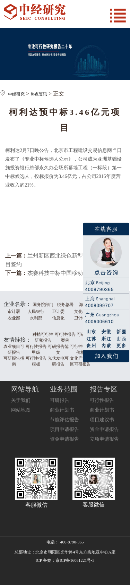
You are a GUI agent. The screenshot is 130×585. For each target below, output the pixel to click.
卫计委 (58, 311)
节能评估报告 (64, 419)
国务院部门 (43, 304)
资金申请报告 (64, 439)
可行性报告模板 (36, 361)
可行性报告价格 (80, 349)
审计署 (14, 311)
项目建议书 (102, 419)
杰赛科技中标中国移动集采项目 (66, 273)
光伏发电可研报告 (58, 361)
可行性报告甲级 (36, 349)
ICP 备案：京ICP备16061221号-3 (65, 560)
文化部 (80, 311)
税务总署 (65, 304)
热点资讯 (39, 94)
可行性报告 (102, 400)
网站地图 (21, 410)
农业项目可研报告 (13, 349)
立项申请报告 (104, 439)
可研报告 (59, 400)
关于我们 (21, 400)
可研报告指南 (13, 361)
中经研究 (16, 94)
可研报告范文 (58, 349)
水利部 (36, 318)
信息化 (58, 318)
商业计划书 (62, 410)
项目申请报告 (64, 429)
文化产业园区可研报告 (80, 361)
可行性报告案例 (65, 337)
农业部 (14, 318)
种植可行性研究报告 (43, 337)
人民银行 (36, 311)
